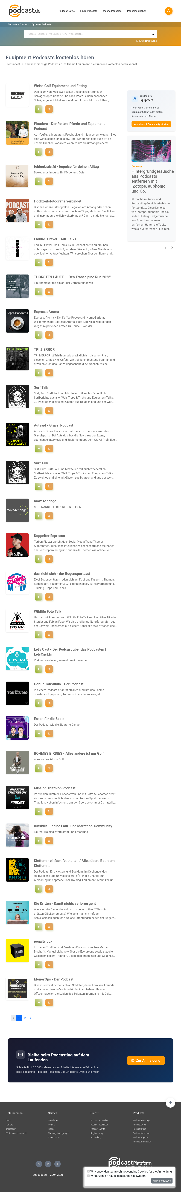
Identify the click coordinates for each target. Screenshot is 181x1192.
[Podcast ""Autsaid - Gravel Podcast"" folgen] (49, 448)
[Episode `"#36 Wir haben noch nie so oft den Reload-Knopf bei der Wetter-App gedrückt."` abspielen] (38, 224)
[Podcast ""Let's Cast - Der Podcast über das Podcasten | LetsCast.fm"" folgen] (49, 669)
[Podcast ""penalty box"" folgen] (49, 964)
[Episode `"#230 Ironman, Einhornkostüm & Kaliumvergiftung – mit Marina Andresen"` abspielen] (38, 840)
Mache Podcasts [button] (112, 11)
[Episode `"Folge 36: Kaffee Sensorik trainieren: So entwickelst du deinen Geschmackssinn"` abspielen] (38, 335)
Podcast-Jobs (139, 1125)
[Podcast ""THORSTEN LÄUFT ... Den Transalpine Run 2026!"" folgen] (49, 291)
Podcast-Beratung (141, 1120)
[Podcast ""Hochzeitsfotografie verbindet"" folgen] (49, 224)
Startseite (12, 24)
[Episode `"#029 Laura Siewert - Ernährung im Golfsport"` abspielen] (38, 768)
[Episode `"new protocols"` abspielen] (38, 372)
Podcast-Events (97, 1129)
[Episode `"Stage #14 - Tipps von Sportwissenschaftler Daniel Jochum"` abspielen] (38, 291)
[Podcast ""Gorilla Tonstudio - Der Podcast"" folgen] (49, 703)
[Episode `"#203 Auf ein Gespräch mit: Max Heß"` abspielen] (38, 1002)
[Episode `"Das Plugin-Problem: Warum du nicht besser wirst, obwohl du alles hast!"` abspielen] (38, 703)
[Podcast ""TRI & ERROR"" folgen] (49, 372)
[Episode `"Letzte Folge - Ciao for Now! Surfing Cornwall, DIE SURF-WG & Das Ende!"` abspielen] (38, 410)
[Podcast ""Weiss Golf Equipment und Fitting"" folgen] (49, 109)
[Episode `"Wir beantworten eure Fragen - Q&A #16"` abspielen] (38, 109)
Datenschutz (54, 1137)
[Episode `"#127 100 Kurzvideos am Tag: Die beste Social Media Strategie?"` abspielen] (38, 559)
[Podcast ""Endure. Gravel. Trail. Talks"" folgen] (49, 262)
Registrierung (96, 1133)
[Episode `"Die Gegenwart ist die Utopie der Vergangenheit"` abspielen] (38, 733)
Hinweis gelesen (162, 1180)
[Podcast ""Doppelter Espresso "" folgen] (49, 559)
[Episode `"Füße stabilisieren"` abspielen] (38, 181)
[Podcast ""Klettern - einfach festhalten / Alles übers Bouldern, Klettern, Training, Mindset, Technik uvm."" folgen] (49, 889)
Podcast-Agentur (140, 1137)
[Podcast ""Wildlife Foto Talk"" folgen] (49, 634)
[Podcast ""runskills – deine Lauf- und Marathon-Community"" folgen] (49, 840)
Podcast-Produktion (142, 1141)
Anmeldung (95, 1137)
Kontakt (51, 1125)
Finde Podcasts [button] (88, 11)
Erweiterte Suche (148, 40)
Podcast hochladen (99, 1125)
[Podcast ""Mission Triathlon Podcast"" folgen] (49, 811)
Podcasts (24, 24)
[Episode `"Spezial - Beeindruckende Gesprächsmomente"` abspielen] (38, 926)
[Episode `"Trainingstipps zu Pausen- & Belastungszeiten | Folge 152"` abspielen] (38, 889)
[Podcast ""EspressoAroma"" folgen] (49, 335)
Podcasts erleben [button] (136, 11)
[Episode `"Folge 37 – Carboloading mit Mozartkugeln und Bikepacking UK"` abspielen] (38, 262)
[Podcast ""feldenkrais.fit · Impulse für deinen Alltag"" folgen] (49, 181)
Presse (51, 1129)
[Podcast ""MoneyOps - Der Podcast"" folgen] (49, 1002)
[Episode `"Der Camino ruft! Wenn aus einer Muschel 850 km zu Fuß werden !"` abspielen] (38, 515)
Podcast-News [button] (67, 11)
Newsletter (53, 1120)
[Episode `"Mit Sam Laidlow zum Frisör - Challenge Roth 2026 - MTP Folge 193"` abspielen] (38, 811)
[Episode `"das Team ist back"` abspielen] (38, 597)
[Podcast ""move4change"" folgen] (49, 515)
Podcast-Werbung (141, 1133)
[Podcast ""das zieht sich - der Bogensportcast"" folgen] (49, 597)
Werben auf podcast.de (16, 1133)
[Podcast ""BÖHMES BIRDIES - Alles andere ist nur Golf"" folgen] (49, 768)
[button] (165, 248)
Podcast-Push (139, 1129)
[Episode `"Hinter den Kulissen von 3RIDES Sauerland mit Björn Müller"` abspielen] (38, 448)
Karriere (9, 1125)
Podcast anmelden (99, 1120)
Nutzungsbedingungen (58, 1133)
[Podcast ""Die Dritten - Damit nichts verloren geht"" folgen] (49, 926)
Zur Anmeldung (145, 1060)
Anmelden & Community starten (151, 124)
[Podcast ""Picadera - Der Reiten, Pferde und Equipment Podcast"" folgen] (49, 152)
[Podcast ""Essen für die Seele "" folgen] (49, 733)
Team (8, 1120)
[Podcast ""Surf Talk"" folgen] (49, 410)
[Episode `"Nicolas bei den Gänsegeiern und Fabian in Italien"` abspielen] (38, 634)
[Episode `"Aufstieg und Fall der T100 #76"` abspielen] (38, 964)
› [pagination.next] (30, 1018)
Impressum (11, 1129)
